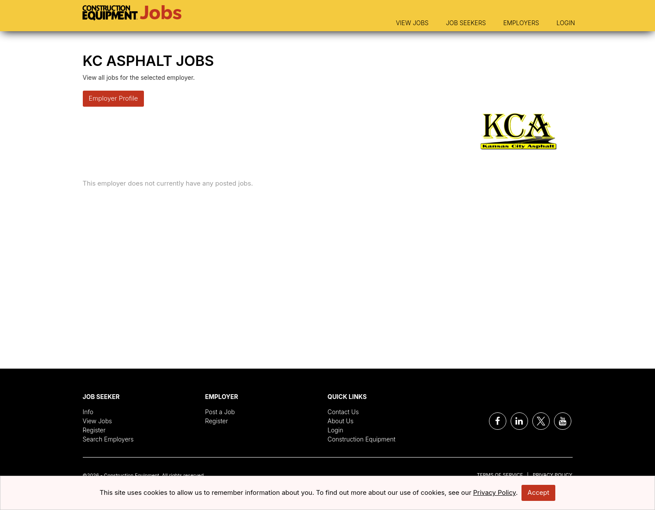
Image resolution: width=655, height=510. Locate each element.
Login (566, 22)
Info (88, 411)
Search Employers (108, 439)
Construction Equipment (362, 439)
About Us (341, 421)
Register (94, 430)
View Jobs (412, 22)
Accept (538, 492)
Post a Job (220, 411)
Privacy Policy (552, 475)
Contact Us (343, 411)
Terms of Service (500, 475)
